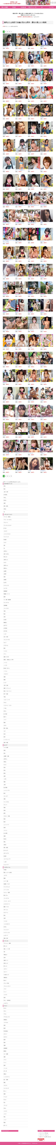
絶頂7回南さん (43, 205)
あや (29, 170)
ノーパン (5, 662)
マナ (4, 470)
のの (29, 134)
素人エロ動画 (5, 7)
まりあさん (43, 470)
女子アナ (5, 625)
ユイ (29, 46)
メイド (5, 719)
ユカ (16, 277)
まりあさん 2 (18, 470)
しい (4, 170)
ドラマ (5, 988)
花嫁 (4, 676)
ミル (16, 117)
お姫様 (5, 571)
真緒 (41, 222)
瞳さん (16, 312)
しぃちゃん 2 (31, 435)
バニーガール (6, 898)
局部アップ (6, 960)
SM (4, 951)
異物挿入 (5, 1019)
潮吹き (5, 1074)
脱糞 (4, 1093)
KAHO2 (42, 46)
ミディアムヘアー (7, 859)
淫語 (4, 1025)
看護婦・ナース (7, 593)
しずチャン (30, 294)
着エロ (5, 980)
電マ (4, 1102)
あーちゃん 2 (31, 330)
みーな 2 (5, 64)
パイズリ (5, 1111)
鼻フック (5, 1125)
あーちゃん (17, 347)
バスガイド (6, 673)
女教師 (5, 579)
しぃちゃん (30, 453)
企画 (4, 957)
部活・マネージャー (8, 691)
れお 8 (4, 435)
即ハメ (5, 1091)
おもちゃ (5, 1036)
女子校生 (5, 494)
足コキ (5, 1008)
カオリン (42, 259)
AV (42, 7)
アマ (4, 117)
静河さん (5, 382)
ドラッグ (5, 1105)
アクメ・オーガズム (8, 519)
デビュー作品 (6, 983)
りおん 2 (42, 453)
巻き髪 (5, 856)
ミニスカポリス (7, 924)
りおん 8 (30, 417)
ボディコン (6, 909)
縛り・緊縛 (6, 1079)
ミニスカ (5, 921)
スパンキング (6, 1088)
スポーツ (5, 968)
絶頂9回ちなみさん (19, 222)
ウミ (29, 382)
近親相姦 (5, 605)
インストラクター (7, 534)
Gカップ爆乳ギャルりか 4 (9, 205)
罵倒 (4, 1122)
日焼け (5, 844)
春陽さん (5, 312)
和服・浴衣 (6, 938)
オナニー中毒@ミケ (20, 170)
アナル (5, 1014)
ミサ (41, 152)
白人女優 (5, 833)
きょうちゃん (31, 187)
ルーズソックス (7, 932)
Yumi (16, 46)
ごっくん (5, 1068)
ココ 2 (4, 400)
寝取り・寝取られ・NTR (8, 659)
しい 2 (16, 152)
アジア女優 (6, 747)
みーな (16, 64)
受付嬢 (5, 539)
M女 (4, 545)
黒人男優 (5, 787)
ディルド (5, 1096)
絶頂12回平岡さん (32, 222)
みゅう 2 (5, 82)
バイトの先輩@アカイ (45, 187)
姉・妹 (5, 528)
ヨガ (4, 731)
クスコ (5, 1059)
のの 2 (4, 134)
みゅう (29, 82)
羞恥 (4, 1082)
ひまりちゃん (6, 347)
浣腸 (4, 1045)
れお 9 (41, 417)
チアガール (6, 645)
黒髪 (4, 781)
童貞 (4, 818)
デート (5, 653)
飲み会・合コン (7, 668)
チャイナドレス (7, 886)
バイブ (5, 1113)
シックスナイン (7, 1076)
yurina (29, 152)
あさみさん (30, 312)
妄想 (4, 997)
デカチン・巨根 (7, 816)
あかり (16, 259)
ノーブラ (5, 665)
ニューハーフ (6, 824)
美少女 (5, 500)
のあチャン (30, 365)
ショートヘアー (7, 790)
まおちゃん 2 (31, 400)
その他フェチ (6, 974)
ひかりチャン (18, 294)
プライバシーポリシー (44, 1135)
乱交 (4, 734)
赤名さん (42, 277)
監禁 (4, 1039)
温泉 (4, 576)
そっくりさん (6, 801)
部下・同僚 (6, 694)
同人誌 (14, 7)
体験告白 (5, 977)
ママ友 (5, 708)
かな (29, 241)
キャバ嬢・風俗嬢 (7, 599)
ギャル (5, 764)
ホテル (5, 702)
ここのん (42, 347)
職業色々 (5, 622)
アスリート (6, 522)
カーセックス (6, 585)
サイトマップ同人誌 (44, 1133)
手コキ (5, 1099)
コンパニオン (6, 608)
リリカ (16, 382)
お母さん (5, 551)
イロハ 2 (42, 134)
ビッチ (5, 682)
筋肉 (4, 773)
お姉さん (5, 758)
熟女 (4, 488)
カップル (5, 588)
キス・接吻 (6, 1054)
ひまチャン (30, 277)
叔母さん (5, 568)
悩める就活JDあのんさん (33, 205)
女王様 (5, 619)
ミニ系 (5, 861)
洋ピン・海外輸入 (7, 1000)
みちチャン (5, 417)
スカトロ (5, 1085)
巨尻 (4, 767)
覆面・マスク (6, 906)
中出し (5, 497)
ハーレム (5, 671)
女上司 (5, 582)
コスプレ (5, 875)
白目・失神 (6, 636)
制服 (4, 878)
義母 (4, 596)
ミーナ (16, 82)
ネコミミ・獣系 (7, 892)
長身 (4, 810)
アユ (4, 152)
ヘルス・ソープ (7, 699)
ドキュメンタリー (7, 986)
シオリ (42, 330)
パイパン (5, 830)
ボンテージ (6, 912)
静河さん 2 (42, 365)
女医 (4, 616)
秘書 (4, 679)
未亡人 (5, 711)
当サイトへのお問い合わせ (45, 1136)
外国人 (5, 508)
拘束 (4, 1065)
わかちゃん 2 (18, 330)
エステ (5, 542)
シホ (29, 259)
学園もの (5, 954)
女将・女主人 (6, 554)
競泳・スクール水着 (8, 872)
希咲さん (42, 312)
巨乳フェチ (6, 963)
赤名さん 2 (5, 294)
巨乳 (4, 486)
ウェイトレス (6, 536)
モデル (5, 725)
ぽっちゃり (6, 850)
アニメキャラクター (8, 525)
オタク (5, 562)
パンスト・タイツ (7, 901)
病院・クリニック (7, 688)
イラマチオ (6, 1022)
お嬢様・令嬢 (6, 756)
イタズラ (5, 531)
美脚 (4, 836)
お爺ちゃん (6, 559)
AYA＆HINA (43, 82)
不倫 (4, 696)
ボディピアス (6, 853)
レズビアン (6, 1003)
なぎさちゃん (18, 241)
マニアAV (51, 7)
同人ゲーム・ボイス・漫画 (33, 8)
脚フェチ (5, 946)
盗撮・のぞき (6, 656)
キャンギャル (6, 602)
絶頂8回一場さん (7, 222)
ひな (16, 187)
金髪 (4, 776)
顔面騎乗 (5, 1048)
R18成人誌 (23, 7)
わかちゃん (5, 330)
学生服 (5, 869)
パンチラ (5, 994)
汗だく (5, 1011)
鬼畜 (4, 1056)
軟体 (4, 821)
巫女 (4, 915)
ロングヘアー (6, 864)
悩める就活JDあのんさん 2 (21, 205)
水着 (4, 918)
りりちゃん (30, 64)
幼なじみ (5, 556)
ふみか (42, 400)
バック (5, 1119)
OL (4, 548)
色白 (4, 753)
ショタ (5, 633)
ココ (16, 400)
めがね (5, 926)
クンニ (5, 1062)
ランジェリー (6, 929)
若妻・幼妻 (6, 742)
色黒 (4, 750)
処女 (4, 793)
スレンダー (6, 796)
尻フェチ (5, 966)
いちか (16, 134)
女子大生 (5, 631)
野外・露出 (6, 728)
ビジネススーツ (7, 904)
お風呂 (5, 573)
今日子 (16, 365)
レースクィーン (7, 739)
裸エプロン (6, 895)
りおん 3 (17, 453)
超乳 (4, 813)
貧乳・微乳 (6, 506)
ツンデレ (5, 651)
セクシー (5, 971)
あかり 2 (42, 241)
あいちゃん (43, 294)
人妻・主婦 (6, 491)
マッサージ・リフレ (8, 705)
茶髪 (4, 807)
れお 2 (41, 435)
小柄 (4, 784)
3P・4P (5, 1071)
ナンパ (5, 991)
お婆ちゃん (6, 565)
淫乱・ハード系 (7, 948)
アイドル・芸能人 (7, 516)
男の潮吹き (6, 1031)
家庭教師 (5, 591)
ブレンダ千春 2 (18, 435)
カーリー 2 (42, 382)
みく (41, 170)
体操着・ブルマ (7, 884)
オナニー (5, 1034)
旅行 (4, 736)
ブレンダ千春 (6, 453)
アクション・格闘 (7, 943)
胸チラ (5, 716)
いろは (4, 277)
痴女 (4, 648)
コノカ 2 (30, 347)
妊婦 (4, 827)
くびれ (5, 778)
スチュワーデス (7, 639)
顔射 (4, 1042)
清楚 (4, 503)
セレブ (5, 642)
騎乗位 (5, 1051)
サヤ (41, 64)
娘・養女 (5, 714)
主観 (4, 611)
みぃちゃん (5, 46)
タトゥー (5, 804)
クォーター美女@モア (8, 259)
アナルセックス (7, 1016)
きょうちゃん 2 (6, 187)
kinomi (41, 117)
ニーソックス (6, 889)
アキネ (4, 365)
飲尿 (4, 1028)
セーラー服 (6, 881)
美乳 (4, 841)
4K (4, 511)
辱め (4, 1116)
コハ (29, 117)
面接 (4, 722)
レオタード (6, 935)
